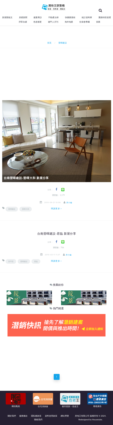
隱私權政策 (36, 416)
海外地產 (69, 22)
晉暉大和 (25, 209)
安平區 (11, 261)
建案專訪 (38, 17)
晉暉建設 (11, 209)
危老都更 (37, 22)
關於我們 (12, 416)
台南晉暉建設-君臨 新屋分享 (56, 233)
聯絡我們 (38, 419)
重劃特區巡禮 (104, 17)
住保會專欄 (84, 22)
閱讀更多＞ (56, 208)
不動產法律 (53, 17)
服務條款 (23, 416)
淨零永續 (23, 22)
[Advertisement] (57, 70)
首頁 (48, 42)
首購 (98, 22)
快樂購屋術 (70, 17)
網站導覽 (65, 416)
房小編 (70, 202)
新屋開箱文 (7, 17)
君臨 (36, 261)
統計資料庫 (87, 17)
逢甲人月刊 (53, 22)
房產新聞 (23, 17)
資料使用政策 (51, 416)
